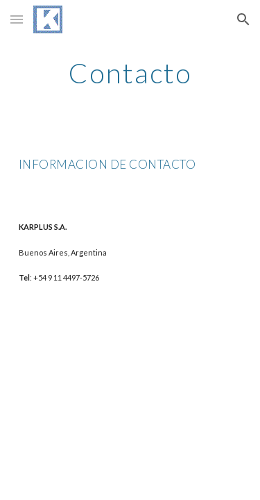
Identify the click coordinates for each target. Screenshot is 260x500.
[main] (130, 73)
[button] (16, 19)
